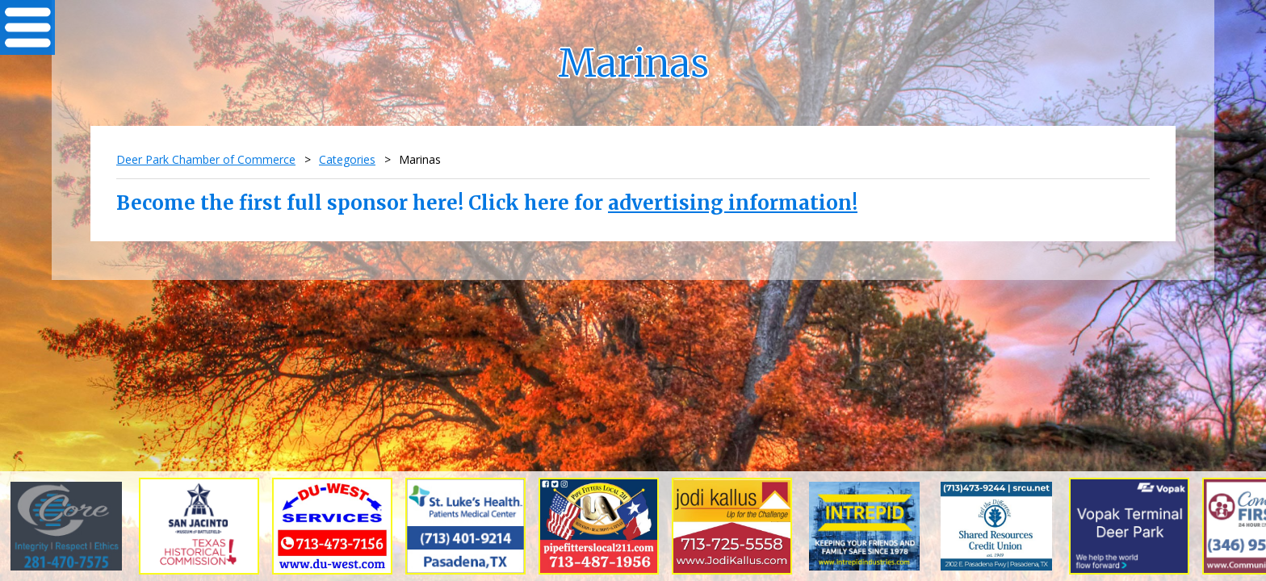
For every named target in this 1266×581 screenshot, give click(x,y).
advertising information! (732, 202)
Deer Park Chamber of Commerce (206, 159)
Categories (347, 159)
